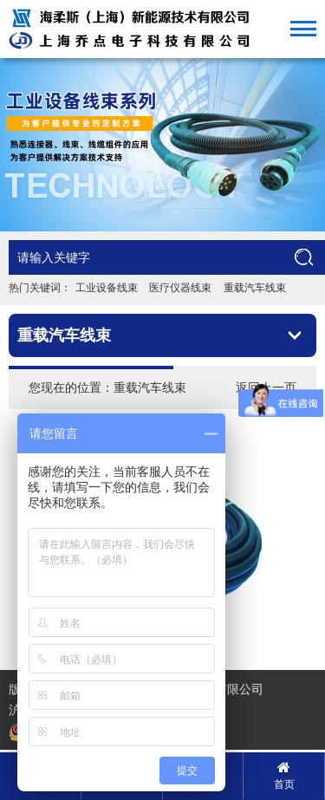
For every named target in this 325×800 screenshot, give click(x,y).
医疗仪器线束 (180, 288)
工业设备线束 (106, 288)
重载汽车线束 (255, 288)
